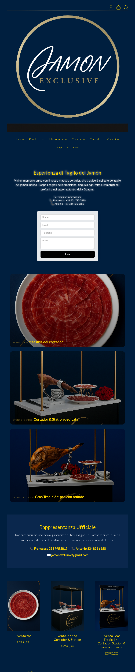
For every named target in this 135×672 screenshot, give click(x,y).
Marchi (112, 139)
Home (20, 139)
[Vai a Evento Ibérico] (67, 388)
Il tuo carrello (58, 139)
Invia (67, 254)
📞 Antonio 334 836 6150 (88, 548)
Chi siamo (78, 139)
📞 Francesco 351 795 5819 (48, 548)
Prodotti (36, 139)
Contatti (95, 139)
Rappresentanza (67, 147)
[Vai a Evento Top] (67, 310)
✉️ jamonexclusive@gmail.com (67, 555)
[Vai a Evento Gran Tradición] (67, 465)
